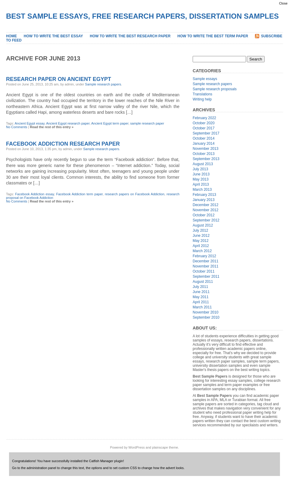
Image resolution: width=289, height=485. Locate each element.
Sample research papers (103, 84)
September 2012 (206, 220)
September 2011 (206, 276)
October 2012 (204, 215)
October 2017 (204, 128)
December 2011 (205, 261)
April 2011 (201, 302)
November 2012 (205, 210)
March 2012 (202, 251)
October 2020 (204, 123)
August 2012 (203, 225)
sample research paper (147, 123)
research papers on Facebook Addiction (134, 194)
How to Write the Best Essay (53, 36)
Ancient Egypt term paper (110, 123)
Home (11, 36)
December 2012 (205, 205)
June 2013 (201, 174)
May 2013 (201, 179)
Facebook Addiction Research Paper (63, 144)
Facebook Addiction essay (34, 194)
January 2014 (204, 143)
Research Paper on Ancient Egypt (58, 79)
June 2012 (201, 235)
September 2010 (206, 317)
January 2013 (204, 200)
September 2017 (206, 133)
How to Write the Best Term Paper (212, 36)
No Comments (16, 127)
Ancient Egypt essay (30, 123)
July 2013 (200, 169)
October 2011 (204, 271)
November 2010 (205, 312)
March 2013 (202, 189)
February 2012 (204, 256)
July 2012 (200, 230)
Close (283, 3)
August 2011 (203, 282)
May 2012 (201, 241)
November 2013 (205, 149)
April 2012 (201, 246)
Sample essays (205, 79)
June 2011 (201, 292)
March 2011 (202, 307)
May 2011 (201, 297)
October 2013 (204, 154)
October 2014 (204, 138)
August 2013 (203, 164)
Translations (202, 94)
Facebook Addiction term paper (79, 194)
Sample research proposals (215, 89)
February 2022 (204, 118)
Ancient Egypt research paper (67, 123)
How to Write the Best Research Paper (130, 36)
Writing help (202, 99)
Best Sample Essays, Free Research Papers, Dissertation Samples (142, 16)
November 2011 (205, 266)
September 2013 (206, 159)
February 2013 (204, 195)
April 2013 (201, 184)
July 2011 (200, 287)
